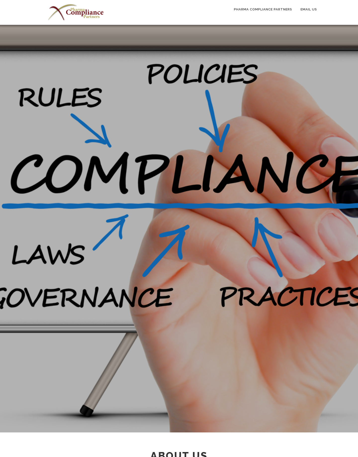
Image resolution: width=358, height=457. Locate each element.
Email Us (309, 9)
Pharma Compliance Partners (263, 9)
